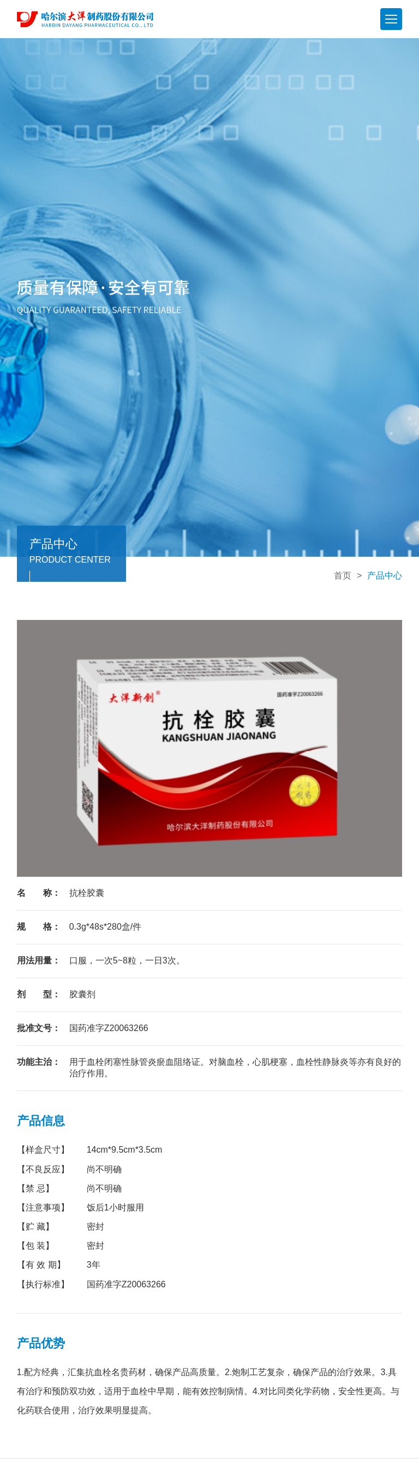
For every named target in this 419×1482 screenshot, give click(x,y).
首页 (342, 575)
